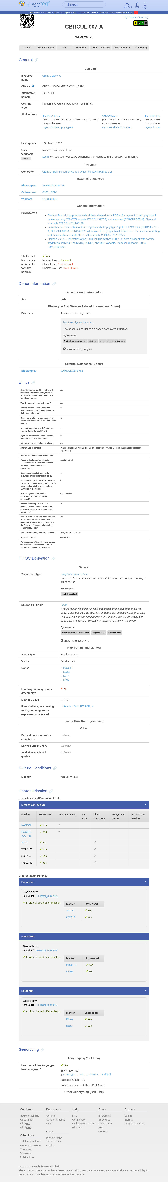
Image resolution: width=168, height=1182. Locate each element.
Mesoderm (27, 936)
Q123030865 (49, 199)
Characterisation (122, 48)
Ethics (65, 48)
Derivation (81, 48)
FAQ (74, 1115)
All (25, 1123)
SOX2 (66, 672)
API (100, 1127)
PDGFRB (71, 965)
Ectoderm (27, 991)
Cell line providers (30, 1141)
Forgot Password (134, 1123)
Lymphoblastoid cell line (74, 574)
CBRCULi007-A (51, 75)
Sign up (129, 1119)
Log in (128, 1115)
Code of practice (55, 1119)
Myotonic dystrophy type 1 (78, 322)
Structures (104, 1119)
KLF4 (66, 676)
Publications (27, 1157)
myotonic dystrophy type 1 (58, 127)
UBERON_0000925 (46, 896)
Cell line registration (83, 1123)
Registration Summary (136, 17)
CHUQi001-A (109, 115)
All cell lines (27, 1119)
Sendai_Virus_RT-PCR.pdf (78, 706)
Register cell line (29, 1115)
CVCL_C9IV (49, 192)
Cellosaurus (28, 192)
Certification (79, 1119)
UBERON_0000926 (46, 950)
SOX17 (70, 910)
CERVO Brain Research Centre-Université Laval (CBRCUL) (77, 172)
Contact (102, 1131)
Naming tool (105, 1123)
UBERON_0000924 (46, 1005)
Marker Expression (33, 805)
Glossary (77, 1127)
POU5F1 (68, 668)
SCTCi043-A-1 (51, 115)
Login (145, 5)
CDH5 (69, 971)
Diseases (25, 1153)
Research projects (30, 1145)
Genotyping (141, 48)
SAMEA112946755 (53, 185)
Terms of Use (54, 1141)
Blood (64, 605)
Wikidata (26, 199)
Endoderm (27, 882)
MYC (66, 680)
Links (49, 1123)
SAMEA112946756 (72, 371)
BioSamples (28, 185)
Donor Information (45, 48)
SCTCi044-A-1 (153, 115)
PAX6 (69, 1019)
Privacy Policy (118, 13)
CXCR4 (70, 917)
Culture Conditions (100, 48)
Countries (25, 1149)
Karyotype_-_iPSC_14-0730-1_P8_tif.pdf (87, 1074)
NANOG (26, 825)
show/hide (26, 158)
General (27, 48)
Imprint (50, 1145)
